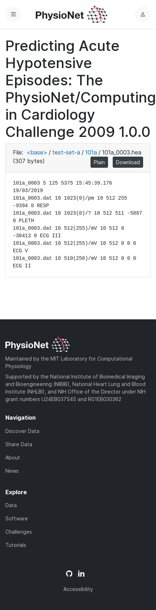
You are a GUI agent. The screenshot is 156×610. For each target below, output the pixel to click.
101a (91, 152)
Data (11, 505)
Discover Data (22, 431)
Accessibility (78, 589)
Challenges (18, 532)
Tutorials (15, 545)
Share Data (18, 444)
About (12, 457)
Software (16, 518)
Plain (99, 162)
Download (128, 162)
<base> (36, 152)
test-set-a (66, 152)
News (12, 471)
